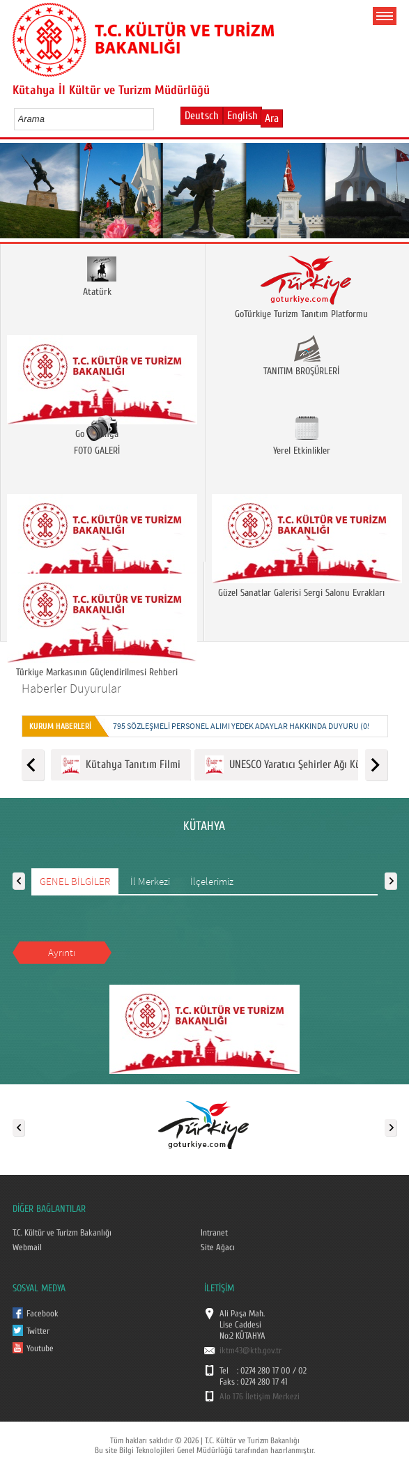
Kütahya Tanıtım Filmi (120, 764)
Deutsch (202, 115)
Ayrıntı (61, 952)
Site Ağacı (218, 1247)
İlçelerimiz (211, 881)
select (158, 118)
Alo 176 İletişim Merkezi (259, 1396)
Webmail (27, 1247)
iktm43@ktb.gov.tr (250, 1350)
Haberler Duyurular (71, 688)
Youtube (40, 1348)
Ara (272, 118)
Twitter (37, 1331)
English (242, 115)
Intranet (214, 1233)
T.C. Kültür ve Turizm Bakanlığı (62, 1233)
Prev (15, 194)
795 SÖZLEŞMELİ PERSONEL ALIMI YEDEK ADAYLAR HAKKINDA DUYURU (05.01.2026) (258, 726)
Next (393, 194)
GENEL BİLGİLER (75, 881)
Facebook (42, 1313)
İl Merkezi (150, 881)
